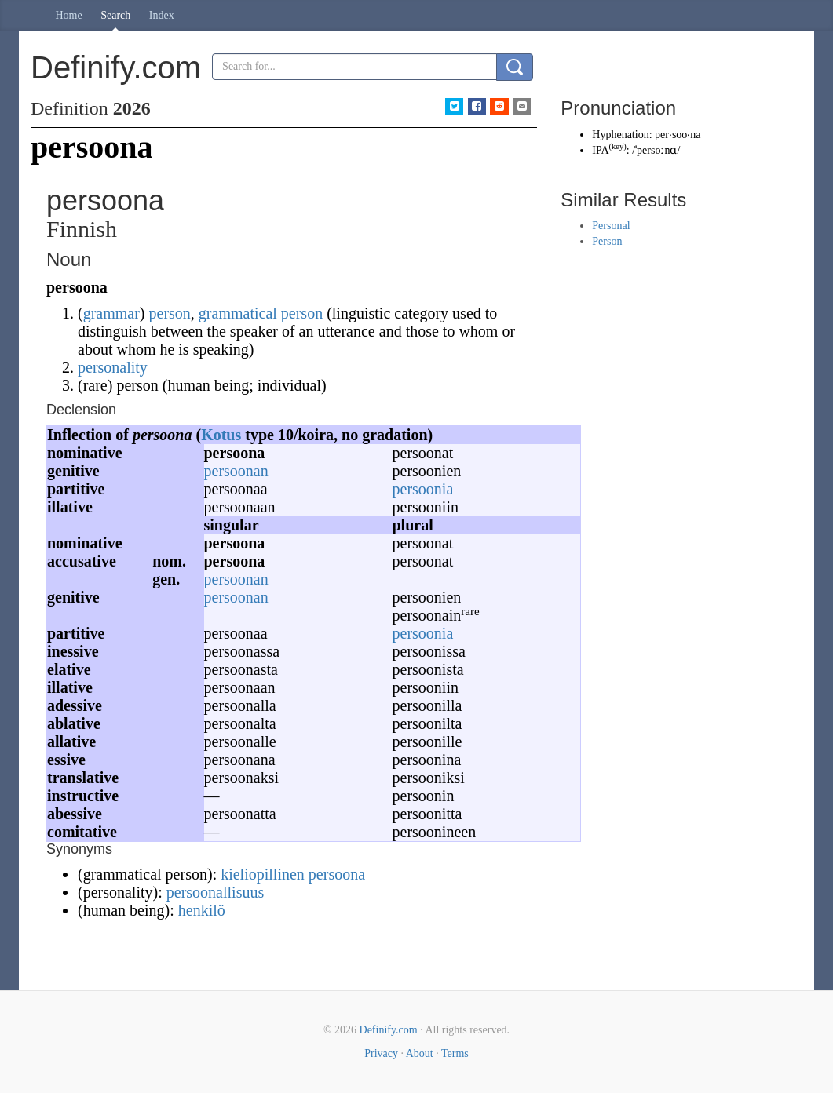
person (170, 313)
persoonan (236, 470)
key (617, 146)
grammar (111, 313)
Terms (455, 1053)
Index (161, 15)
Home (69, 15)
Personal (611, 225)
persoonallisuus (215, 892)
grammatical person (261, 313)
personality (113, 367)
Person (607, 241)
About (419, 1053)
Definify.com (389, 1030)
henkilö (201, 910)
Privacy (381, 1053)
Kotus (221, 434)
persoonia (423, 488)
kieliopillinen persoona (293, 874)
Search (115, 15)
